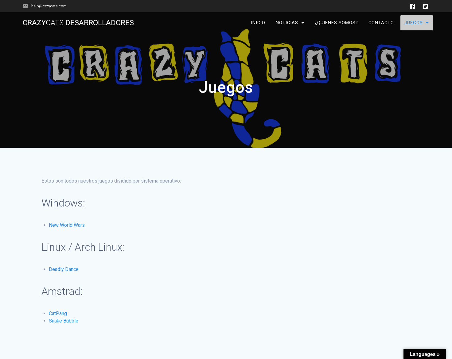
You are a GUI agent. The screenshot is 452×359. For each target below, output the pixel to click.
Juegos (413, 22)
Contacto (381, 22)
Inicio (258, 22)
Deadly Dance (64, 269)
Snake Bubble (63, 321)
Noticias (287, 22)
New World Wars (67, 225)
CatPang (58, 313)
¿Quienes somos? (336, 22)
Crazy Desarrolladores (78, 22)
